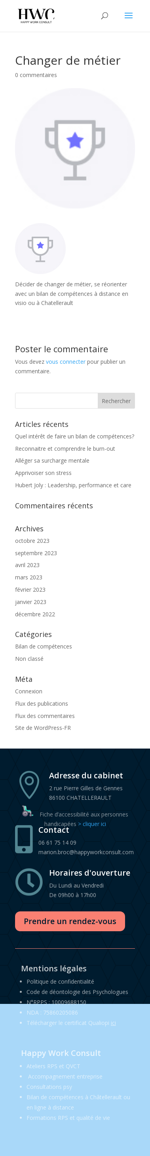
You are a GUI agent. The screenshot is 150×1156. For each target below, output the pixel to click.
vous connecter (65, 361)
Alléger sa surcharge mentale (52, 460)
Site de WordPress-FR (43, 727)
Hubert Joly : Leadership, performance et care (73, 485)
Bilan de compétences (43, 646)
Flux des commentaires (45, 716)
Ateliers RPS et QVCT (53, 1066)
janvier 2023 (30, 602)
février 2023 (30, 589)
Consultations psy (49, 1086)
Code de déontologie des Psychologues (77, 992)
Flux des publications (41, 703)
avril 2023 (27, 565)
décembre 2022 (35, 614)
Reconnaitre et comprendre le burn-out (65, 448)
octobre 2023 (32, 540)
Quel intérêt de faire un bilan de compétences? (74, 436)
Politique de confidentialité (60, 981)
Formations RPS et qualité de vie (68, 1117)
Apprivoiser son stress (43, 473)
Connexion (28, 691)
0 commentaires (36, 75)
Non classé (29, 658)
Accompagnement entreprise (65, 1076)
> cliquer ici (92, 824)
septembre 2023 (36, 553)
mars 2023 (28, 577)
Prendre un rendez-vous (70, 921)
